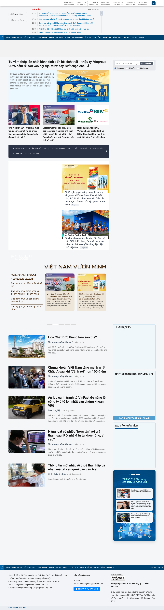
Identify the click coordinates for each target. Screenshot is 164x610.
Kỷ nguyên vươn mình (78, 148)
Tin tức (132, 68)
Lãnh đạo (144, 68)
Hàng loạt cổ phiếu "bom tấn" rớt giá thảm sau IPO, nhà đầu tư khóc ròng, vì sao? (76, 435)
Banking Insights (98, 148)
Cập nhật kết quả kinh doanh (134, 418)
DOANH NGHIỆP (41, 37)
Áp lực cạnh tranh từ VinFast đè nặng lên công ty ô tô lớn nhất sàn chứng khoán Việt (77, 401)
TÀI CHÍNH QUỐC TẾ (78, 37)
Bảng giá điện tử (16, 14)
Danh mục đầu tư (16, 20)
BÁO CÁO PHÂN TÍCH (126, 425)
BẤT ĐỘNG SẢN (29, 37)
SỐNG (115, 37)
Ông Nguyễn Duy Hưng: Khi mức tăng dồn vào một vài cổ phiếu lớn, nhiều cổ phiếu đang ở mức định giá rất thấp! (23, 132)
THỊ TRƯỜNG (106, 37)
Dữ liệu (134, 37)
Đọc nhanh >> (93, 9)
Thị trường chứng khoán (59, 342)
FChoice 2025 (20, 148)
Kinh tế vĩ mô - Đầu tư (58, 474)
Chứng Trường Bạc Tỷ (40, 148)
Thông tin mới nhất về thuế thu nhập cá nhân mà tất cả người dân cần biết (76, 467)
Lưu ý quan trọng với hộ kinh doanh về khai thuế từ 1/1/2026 (141, 491)
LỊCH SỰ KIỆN (123, 327)
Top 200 (160, 567)
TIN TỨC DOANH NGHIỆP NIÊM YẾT (134, 374)
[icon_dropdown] (154, 3)
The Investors (59, 148)
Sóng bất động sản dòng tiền (27, 153)
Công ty (120, 68)
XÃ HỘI (7, 37)
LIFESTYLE (122, 37)
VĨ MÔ (89, 37)
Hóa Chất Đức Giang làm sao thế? (72, 337)
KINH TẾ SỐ (97, 37)
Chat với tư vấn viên (87, 589)
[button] (107, 151)
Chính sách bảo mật (17, 608)
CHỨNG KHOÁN (16, 37)
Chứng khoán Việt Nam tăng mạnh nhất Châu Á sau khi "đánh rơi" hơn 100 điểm (77, 369)
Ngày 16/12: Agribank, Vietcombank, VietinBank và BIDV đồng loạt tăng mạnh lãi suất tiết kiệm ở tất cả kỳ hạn (91, 132)
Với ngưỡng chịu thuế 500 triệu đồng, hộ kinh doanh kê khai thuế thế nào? (141, 515)
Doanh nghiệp (54, 410)
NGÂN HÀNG (53, 37)
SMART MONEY (64, 37)
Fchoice (141, 37)
